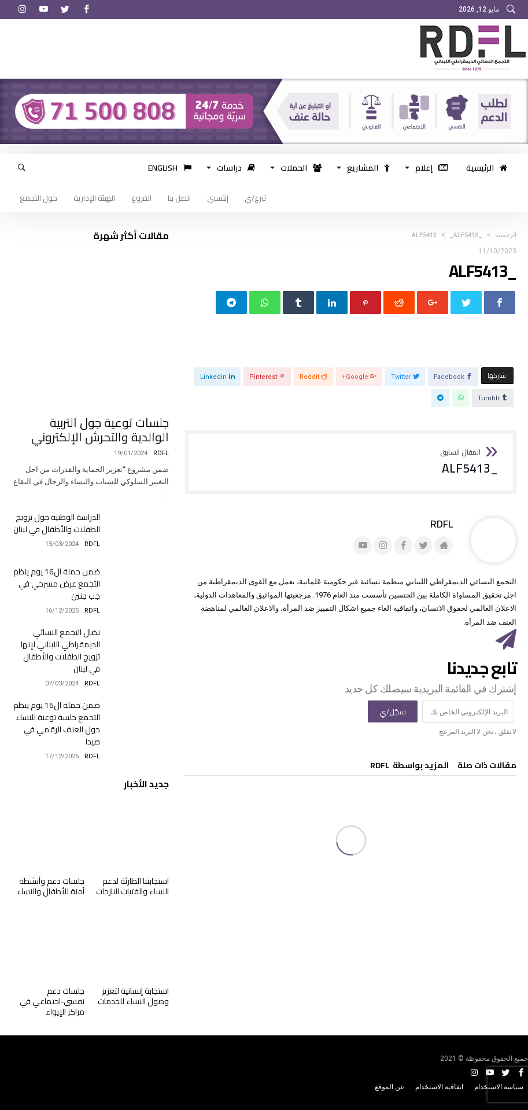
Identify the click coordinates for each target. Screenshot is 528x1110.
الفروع (141, 198)
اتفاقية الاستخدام (439, 1087)
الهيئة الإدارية (94, 198)
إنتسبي (217, 198)
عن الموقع (389, 1087)
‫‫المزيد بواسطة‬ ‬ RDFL (409, 767)
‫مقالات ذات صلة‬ (486, 767)
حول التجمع (38, 198)
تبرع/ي (255, 198)
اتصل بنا (179, 198)
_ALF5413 (460, 462)
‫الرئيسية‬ (505, 235)
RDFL (441, 523)
